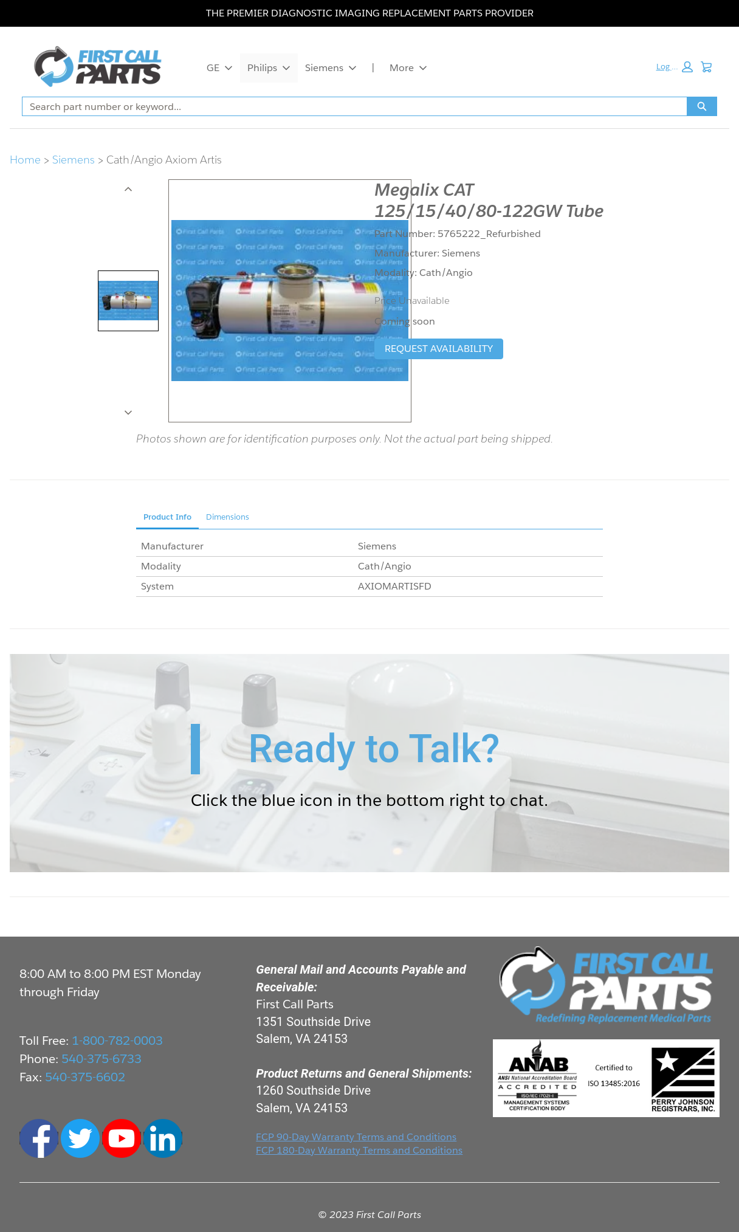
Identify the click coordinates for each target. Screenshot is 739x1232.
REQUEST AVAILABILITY (439, 348)
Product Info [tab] (167, 517)
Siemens (331, 67)
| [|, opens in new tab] (373, 67)
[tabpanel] (369, 566)
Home (25, 160)
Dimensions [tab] (227, 517)
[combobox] (349, 106)
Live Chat (714, 1207)
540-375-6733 (101, 1059)
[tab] (128, 300)
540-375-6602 (85, 1077)
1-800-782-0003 (117, 1040)
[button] (674, 67)
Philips (268, 67)
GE (220, 67)
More (408, 67)
